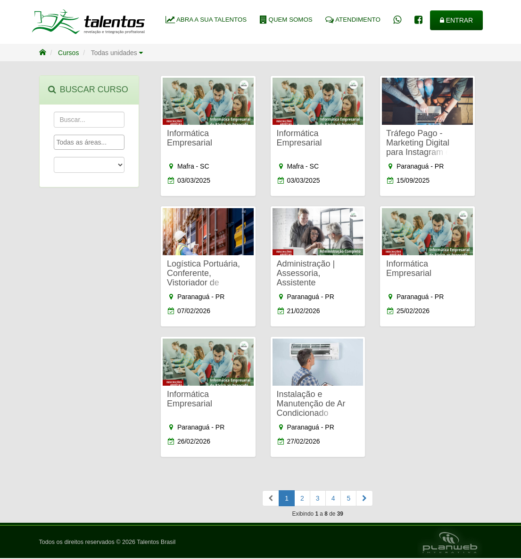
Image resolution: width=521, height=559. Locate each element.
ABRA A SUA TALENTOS (206, 19)
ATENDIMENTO (352, 19)
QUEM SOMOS (286, 19)
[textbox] (92, 142)
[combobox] (89, 142)
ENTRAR (456, 20)
